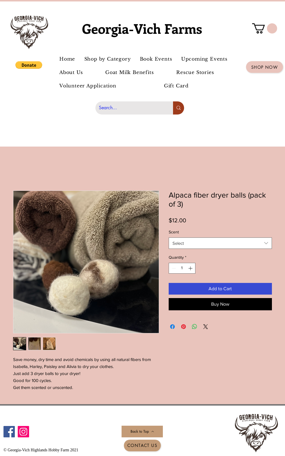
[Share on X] (205, 326)
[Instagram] (23, 431)
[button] (28, 65)
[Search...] (130, 108)
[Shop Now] (264, 67)
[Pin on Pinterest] (183, 326)
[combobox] (220, 243)
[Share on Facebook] (172, 326)
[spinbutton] (182, 268)
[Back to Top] (142, 431)
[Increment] (191, 268)
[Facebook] (9, 431)
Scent (174, 232)
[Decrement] (173, 268)
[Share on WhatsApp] (194, 326)
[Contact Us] (142, 445)
